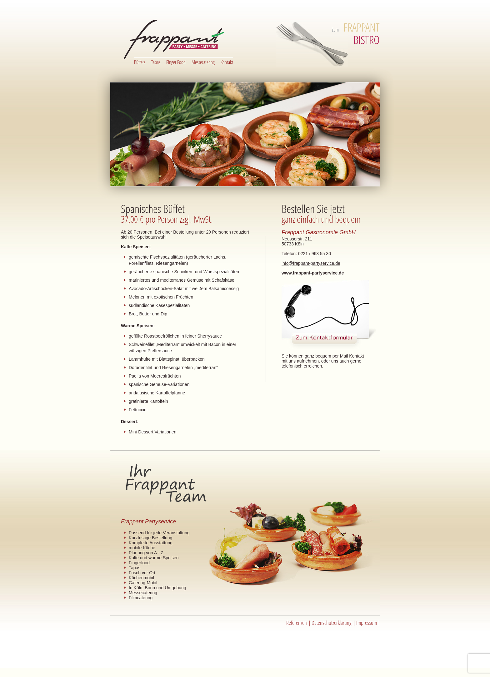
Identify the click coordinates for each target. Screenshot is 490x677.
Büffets (139, 62)
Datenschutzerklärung (332, 622)
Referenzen (296, 622)
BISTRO (361, 33)
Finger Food (176, 62)
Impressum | (368, 622)
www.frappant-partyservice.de (313, 272)
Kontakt (227, 62)
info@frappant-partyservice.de (311, 263)
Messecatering (203, 62)
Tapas (155, 62)
